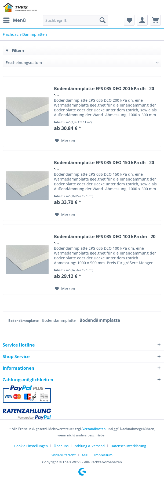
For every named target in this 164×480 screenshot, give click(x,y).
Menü (14, 19)
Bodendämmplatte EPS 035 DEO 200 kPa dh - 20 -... (104, 91)
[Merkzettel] (129, 20)
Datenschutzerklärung (128, 445)
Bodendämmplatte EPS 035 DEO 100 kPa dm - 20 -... (104, 239)
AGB (85, 455)
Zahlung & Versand (89, 445)
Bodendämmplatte (23, 320)
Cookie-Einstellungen (31, 445)
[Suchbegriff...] (75, 20)
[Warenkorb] (155, 20)
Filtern (15, 50)
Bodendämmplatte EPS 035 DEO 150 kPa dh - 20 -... (104, 165)
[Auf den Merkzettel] (65, 140)
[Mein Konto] (142, 20)
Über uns (61, 445)
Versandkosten (94, 428)
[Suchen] (102, 20)
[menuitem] (14, 20)
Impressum (103, 455)
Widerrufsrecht (64, 455)
